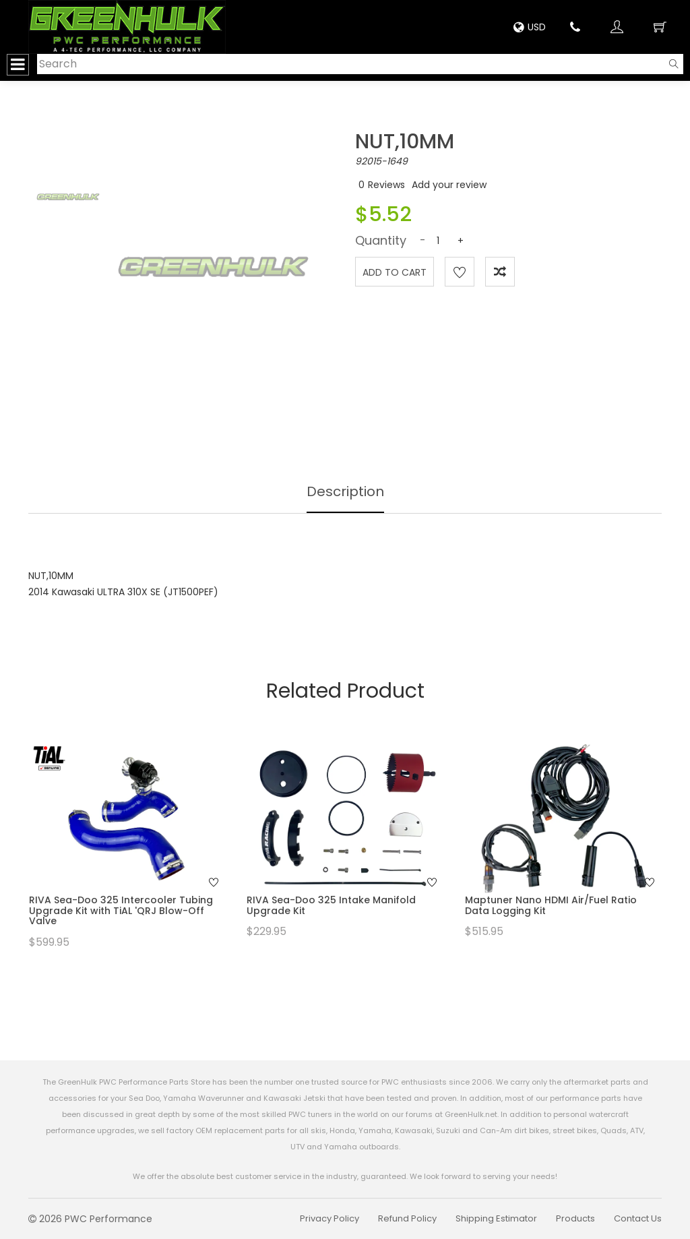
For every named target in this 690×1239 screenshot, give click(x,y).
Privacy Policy (329, 1218)
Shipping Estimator (496, 1218)
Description (345, 491)
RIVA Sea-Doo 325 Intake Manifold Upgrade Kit (331, 905)
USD (529, 27)
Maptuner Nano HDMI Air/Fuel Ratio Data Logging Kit (551, 905)
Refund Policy (407, 1218)
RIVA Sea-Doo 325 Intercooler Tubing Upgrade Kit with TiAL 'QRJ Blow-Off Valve (121, 910)
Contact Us (638, 1218)
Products (575, 1218)
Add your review (449, 184)
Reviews (386, 184)
